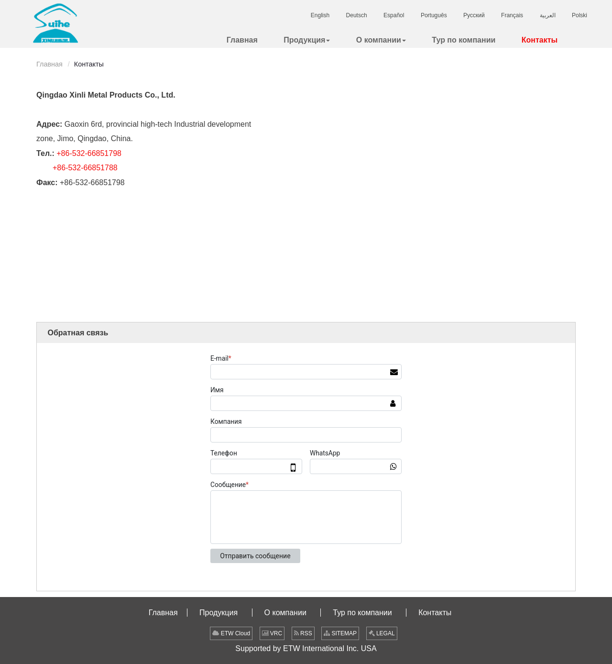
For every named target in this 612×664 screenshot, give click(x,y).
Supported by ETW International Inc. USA (305, 648)
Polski (579, 15)
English (320, 15)
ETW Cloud (231, 633)
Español (393, 15)
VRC (272, 633)
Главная (49, 64)
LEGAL (382, 633)
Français (512, 15)
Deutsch (356, 15)
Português (434, 15)
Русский (474, 15)
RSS (303, 633)
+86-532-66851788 (85, 168)
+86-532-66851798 (88, 153)
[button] (307, 40)
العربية (548, 15)
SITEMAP (340, 633)
